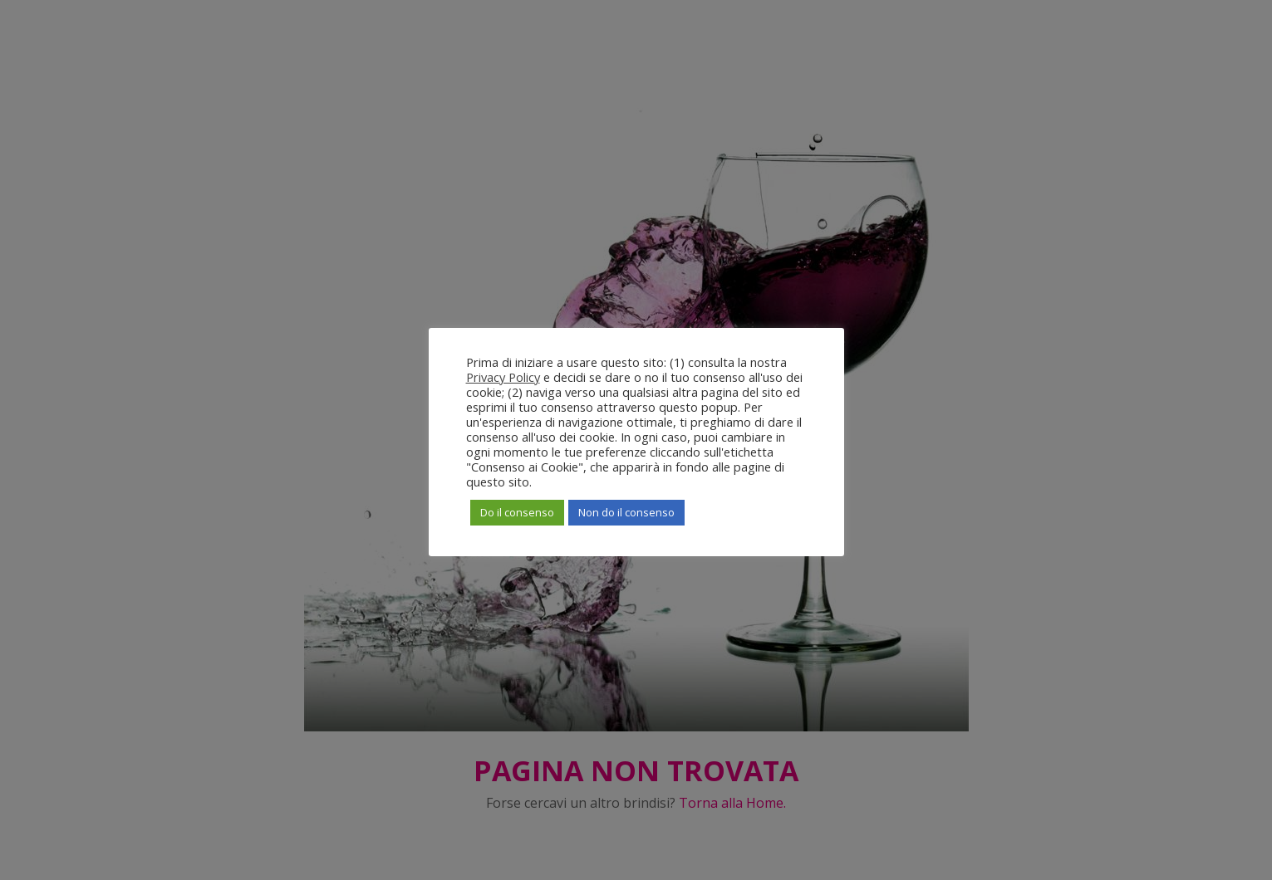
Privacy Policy (503, 376)
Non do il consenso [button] (626, 512)
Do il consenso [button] (517, 512)
